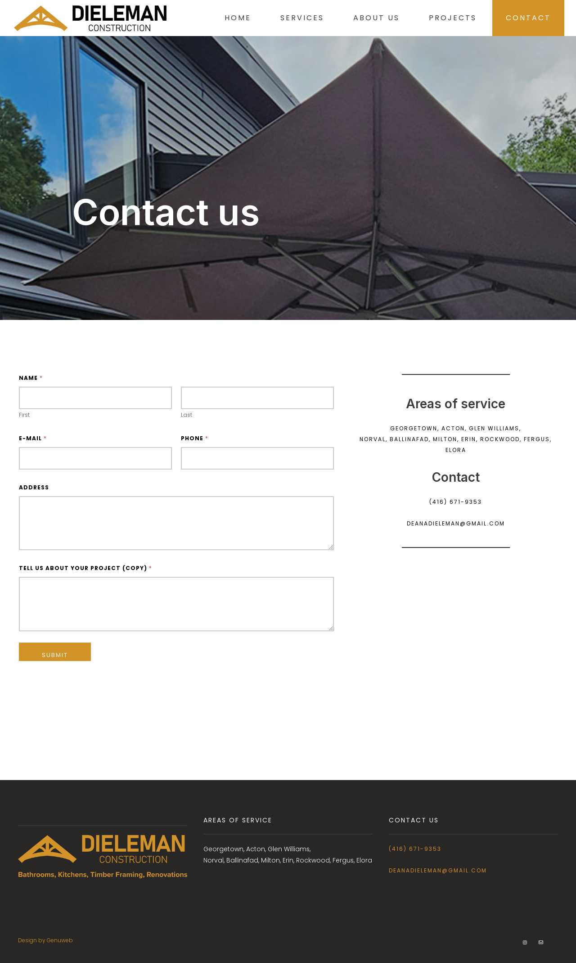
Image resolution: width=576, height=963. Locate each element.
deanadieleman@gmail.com (438, 870)
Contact (522, 18)
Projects (446, 18)
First (24, 415)
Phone (194, 438)
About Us (370, 18)
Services (296, 18)
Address (34, 487)
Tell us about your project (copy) (85, 568)
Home (231, 18)
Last (186, 415)
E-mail (32, 438)
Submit (55, 655)
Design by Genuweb (45, 940)
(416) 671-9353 (415, 849)
